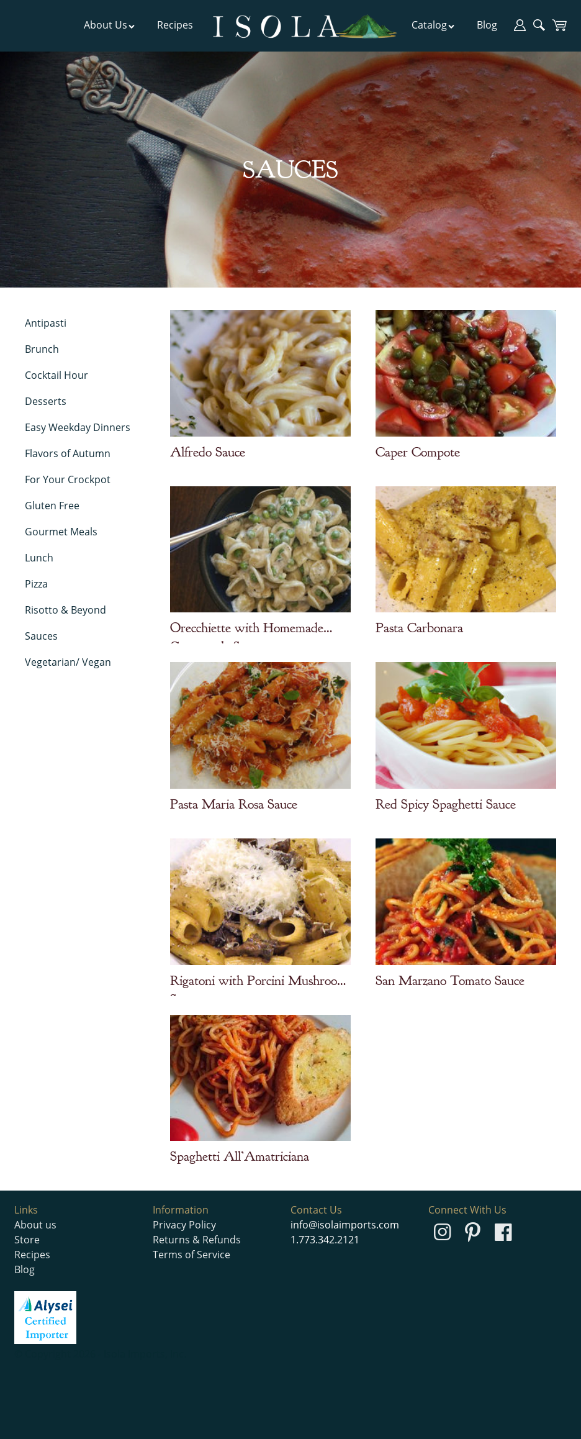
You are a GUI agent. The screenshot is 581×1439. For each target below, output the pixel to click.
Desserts (45, 401)
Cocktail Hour (56, 375)
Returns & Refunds (197, 1239)
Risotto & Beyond (65, 610)
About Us (109, 25)
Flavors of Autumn (67, 453)
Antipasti (45, 323)
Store (27, 1239)
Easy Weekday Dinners (77, 427)
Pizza (36, 584)
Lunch (39, 558)
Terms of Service (191, 1254)
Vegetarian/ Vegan (68, 662)
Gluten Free (52, 505)
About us (35, 1225)
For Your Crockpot (67, 479)
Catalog (433, 25)
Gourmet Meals (61, 531)
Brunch (42, 349)
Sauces (41, 636)
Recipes (175, 25)
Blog (487, 25)
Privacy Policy (184, 1225)
